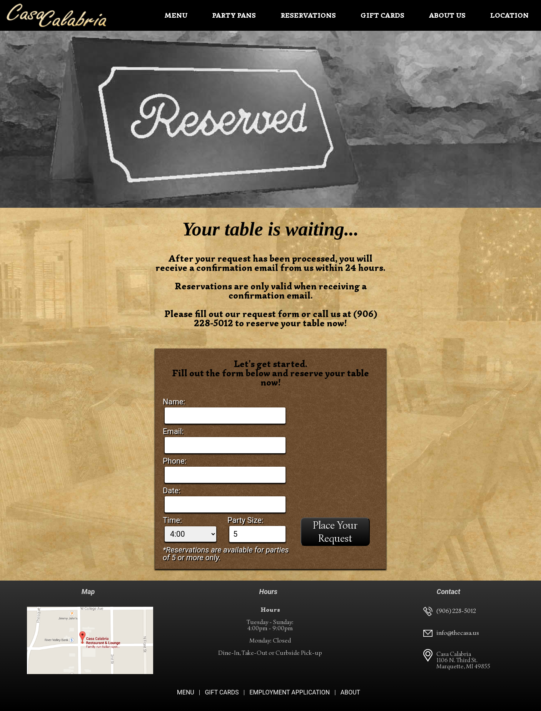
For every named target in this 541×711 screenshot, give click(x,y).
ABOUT (350, 692)
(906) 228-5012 (456, 611)
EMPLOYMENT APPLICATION (289, 692)
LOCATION (509, 15)
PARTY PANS (234, 15)
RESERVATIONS (308, 15)
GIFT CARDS (382, 15)
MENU (175, 15)
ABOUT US (447, 15)
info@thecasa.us (457, 633)
